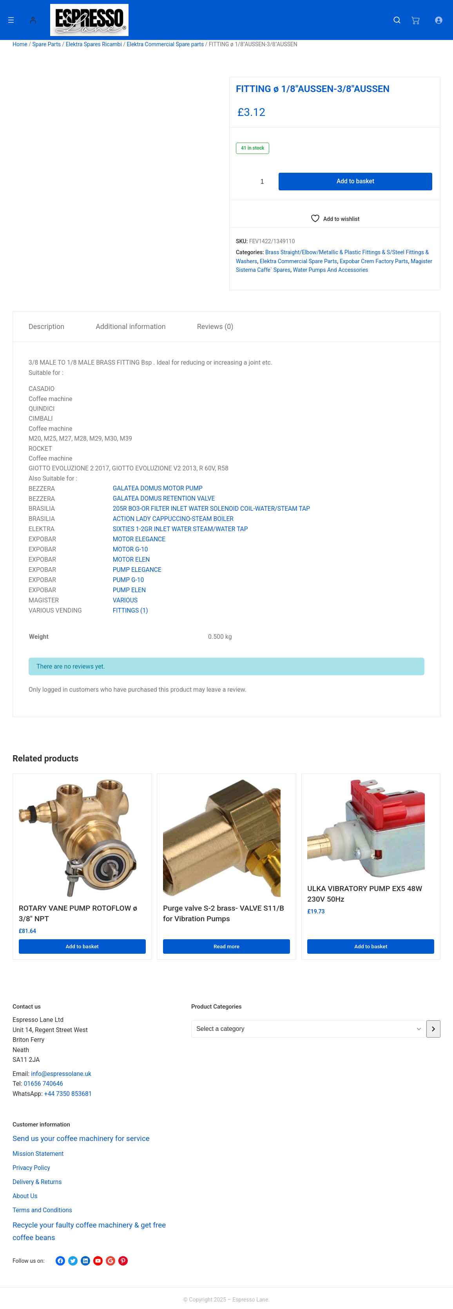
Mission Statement (39, 1151)
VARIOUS (124, 598)
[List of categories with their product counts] (308, 1027)
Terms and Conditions (43, 1207)
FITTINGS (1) (129, 607)
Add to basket (355, 181)
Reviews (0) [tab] (215, 326)
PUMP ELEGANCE (136, 568)
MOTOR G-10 (129, 548)
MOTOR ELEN (130, 558)
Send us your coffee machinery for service (84, 1136)
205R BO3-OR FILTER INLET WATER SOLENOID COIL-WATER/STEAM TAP (211, 508)
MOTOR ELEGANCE (138, 538)
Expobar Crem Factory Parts (374, 261)
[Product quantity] (262, 181)
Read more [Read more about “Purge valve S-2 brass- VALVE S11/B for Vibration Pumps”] (226, 944)
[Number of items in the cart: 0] (415, 20)
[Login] (33, 20)
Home (20, 44)
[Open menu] (11, 20)
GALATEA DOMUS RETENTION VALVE (163, 498)
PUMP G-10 (127, 578)
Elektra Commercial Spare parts (165, 44)
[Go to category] (433, 1027)
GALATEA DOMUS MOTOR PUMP (157, 488)
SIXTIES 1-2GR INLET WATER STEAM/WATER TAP (180, 528)
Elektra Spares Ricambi (94, 44)
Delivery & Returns (38, 1179)
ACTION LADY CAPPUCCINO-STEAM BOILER (172, 518)
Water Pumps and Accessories (330, 270)
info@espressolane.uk (61, 1072)
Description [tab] (46, 326)
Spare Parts (46, 44)
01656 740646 (44, 1082)
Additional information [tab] (131, 326)
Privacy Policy (32, 1165)
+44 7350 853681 (68, 1092)
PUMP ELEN (128, 588)
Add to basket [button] (82, 944)
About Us (25, 1193)
